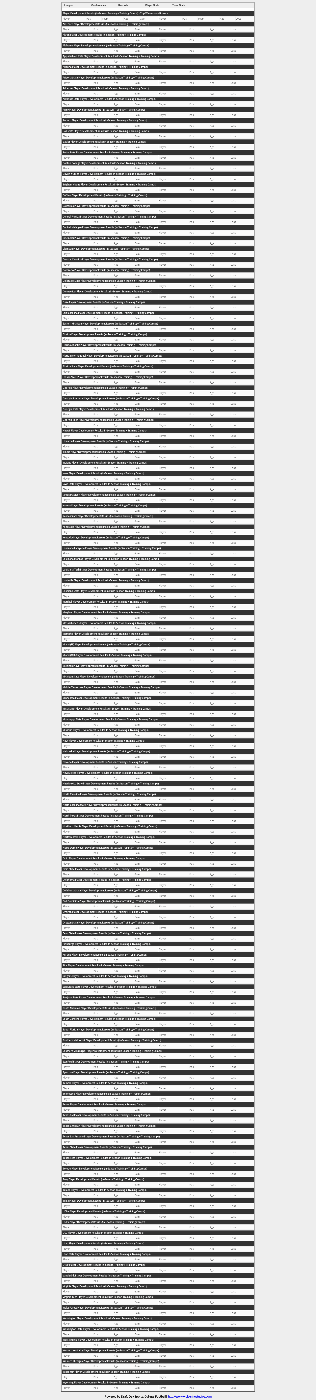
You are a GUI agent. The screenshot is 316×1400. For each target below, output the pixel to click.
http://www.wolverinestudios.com (190, 1396)
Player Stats (152, 5)
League (68, 5)
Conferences (98, 5)
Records (123, 5)
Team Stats (178, 5)
